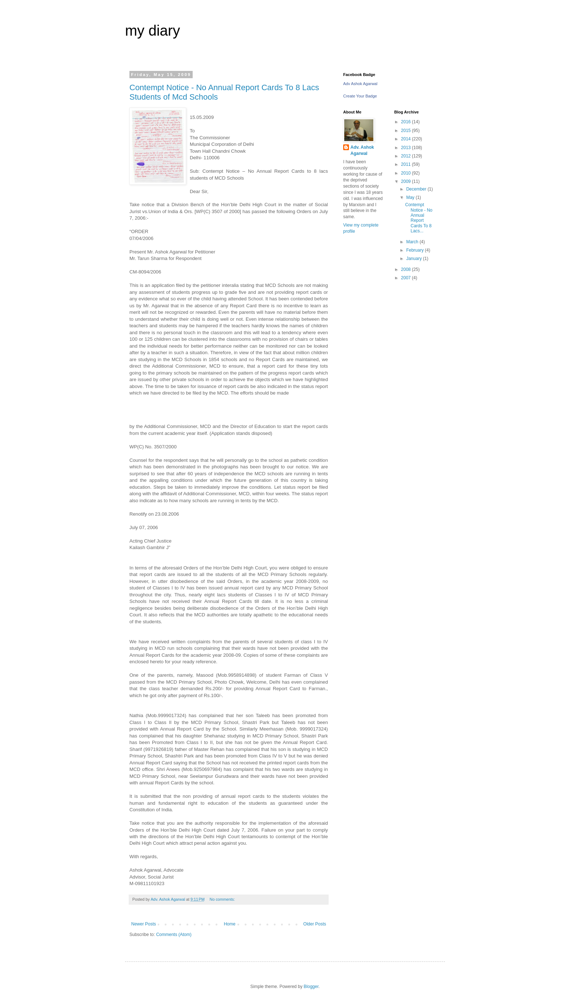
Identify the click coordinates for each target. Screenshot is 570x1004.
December (417, 189)
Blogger (311, 986)
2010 (406, 173)
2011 (406, 164)
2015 (406, 130)
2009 (406, 181)
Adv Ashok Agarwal (360, 83)
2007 (406, 277)
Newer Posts (143, 924)
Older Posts (314, 924)
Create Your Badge (360, 96)
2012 (406, 156)
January (414, 258)
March (413, 241)
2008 (406, 269)
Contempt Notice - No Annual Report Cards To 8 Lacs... (418, 217)
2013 (406, 147)
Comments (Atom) (173, 934)
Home (230, 924)
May (411, 197)
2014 (406, 138)
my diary (152, 31)
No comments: (223, 899)
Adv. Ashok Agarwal (362, 150)
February (415, 250)
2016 (406, 121)
